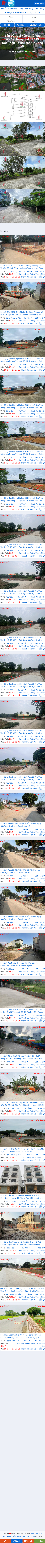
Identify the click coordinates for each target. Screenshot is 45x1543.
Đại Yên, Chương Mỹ (23, 51)
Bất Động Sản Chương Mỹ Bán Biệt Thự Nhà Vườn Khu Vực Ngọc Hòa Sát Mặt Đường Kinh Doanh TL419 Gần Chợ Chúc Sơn (21, 1243)
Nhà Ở (3, 8)
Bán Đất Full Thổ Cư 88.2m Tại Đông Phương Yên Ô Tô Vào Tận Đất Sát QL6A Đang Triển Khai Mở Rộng (21, 266)
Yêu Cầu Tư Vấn (36, 25)
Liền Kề (36, 12)
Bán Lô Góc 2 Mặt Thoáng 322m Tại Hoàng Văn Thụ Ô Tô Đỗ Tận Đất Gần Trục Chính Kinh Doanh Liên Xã (22, 1103)
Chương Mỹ (4, 236)
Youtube (28, 1541)
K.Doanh (29, 1120)
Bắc (39, 1306)
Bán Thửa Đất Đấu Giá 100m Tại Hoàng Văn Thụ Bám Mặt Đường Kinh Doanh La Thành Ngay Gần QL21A (20, 1336)
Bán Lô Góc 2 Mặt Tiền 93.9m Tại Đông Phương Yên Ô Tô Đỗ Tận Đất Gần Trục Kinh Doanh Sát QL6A (22, 313)
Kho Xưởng (39, 8)
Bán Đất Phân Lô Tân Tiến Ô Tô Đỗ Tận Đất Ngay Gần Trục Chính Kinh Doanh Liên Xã (20, 824)
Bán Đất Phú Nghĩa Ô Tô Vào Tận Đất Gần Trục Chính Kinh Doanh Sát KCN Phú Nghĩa (19, 964)
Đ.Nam (38, 469)
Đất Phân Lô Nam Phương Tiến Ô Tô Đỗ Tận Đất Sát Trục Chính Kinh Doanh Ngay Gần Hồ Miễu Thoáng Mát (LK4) (22, 1290)
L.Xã (34, 1306)
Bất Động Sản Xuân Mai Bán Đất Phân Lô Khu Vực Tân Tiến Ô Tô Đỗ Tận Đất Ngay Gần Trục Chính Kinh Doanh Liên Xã (22, 546)
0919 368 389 (36, 1533)
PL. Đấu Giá (12, 8)
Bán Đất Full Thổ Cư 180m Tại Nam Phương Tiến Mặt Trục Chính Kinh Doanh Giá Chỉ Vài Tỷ (22, 1150)
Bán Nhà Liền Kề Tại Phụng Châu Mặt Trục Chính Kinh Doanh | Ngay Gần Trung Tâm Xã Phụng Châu (21, 1196)
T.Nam (38, 329)
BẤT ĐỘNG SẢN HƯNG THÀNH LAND (19, 1536)
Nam (38, 422)
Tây (39, 376)
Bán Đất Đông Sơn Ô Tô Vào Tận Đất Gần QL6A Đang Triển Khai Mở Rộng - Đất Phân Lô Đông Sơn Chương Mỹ (21, 1057)
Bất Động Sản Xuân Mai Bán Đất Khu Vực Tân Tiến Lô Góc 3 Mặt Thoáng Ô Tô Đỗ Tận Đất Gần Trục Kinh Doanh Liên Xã (21, 1011)
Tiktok (16, 1541)
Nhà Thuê (19, 12)
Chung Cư (9, 12)
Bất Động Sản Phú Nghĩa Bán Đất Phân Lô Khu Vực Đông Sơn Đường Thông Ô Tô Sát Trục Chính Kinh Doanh (21, 360)
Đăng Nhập (39, 3)
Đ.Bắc (36, 1166)
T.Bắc (37, 236)
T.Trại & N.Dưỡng (26, 8)
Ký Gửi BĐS (7, 25)
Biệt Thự (28, 12)
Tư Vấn (28, 271)
